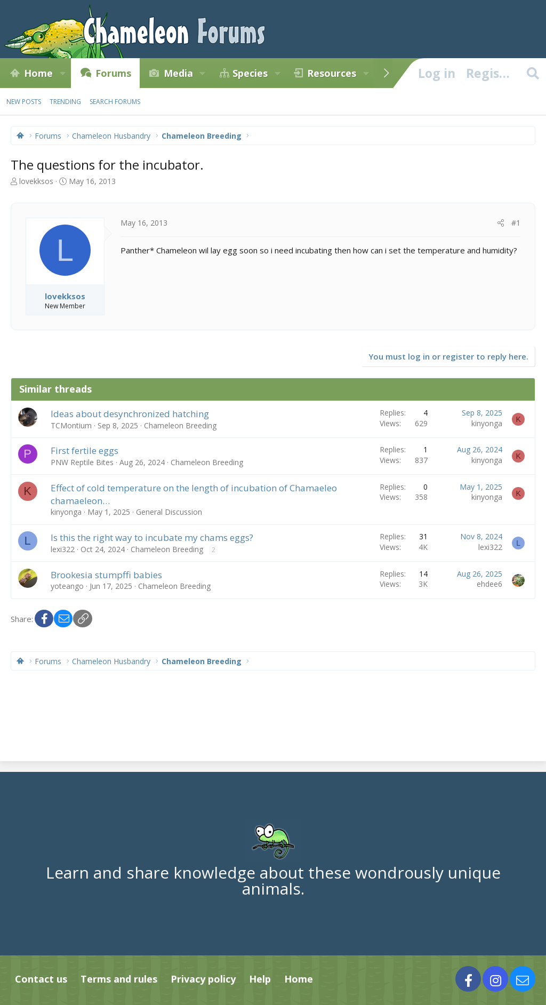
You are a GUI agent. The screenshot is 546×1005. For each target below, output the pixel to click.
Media (178, 73)
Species (250, 73)
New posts (23, 101)
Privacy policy (203, 978)
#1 (515, 223)
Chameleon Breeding (180, 425)
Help (260, 978)
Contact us (41, 978)
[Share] (501, 223)
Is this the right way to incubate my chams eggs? (152, 537)
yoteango (67, 586)
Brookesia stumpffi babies (106, 575)
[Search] (532, 73)
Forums (113, 73)
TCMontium (71, 425)
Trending (65, 101)
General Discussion (169, 512)
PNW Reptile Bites (82, 462)
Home (38, 73)
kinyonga (486, 423)
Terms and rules (119, 978)
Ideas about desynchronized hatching (130, 414)
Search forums (115, 101)
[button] (62, 73)
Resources (331, 73)
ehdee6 (489, 584)
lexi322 (63, 549)
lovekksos (36, 181)
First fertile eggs (84, 450)
